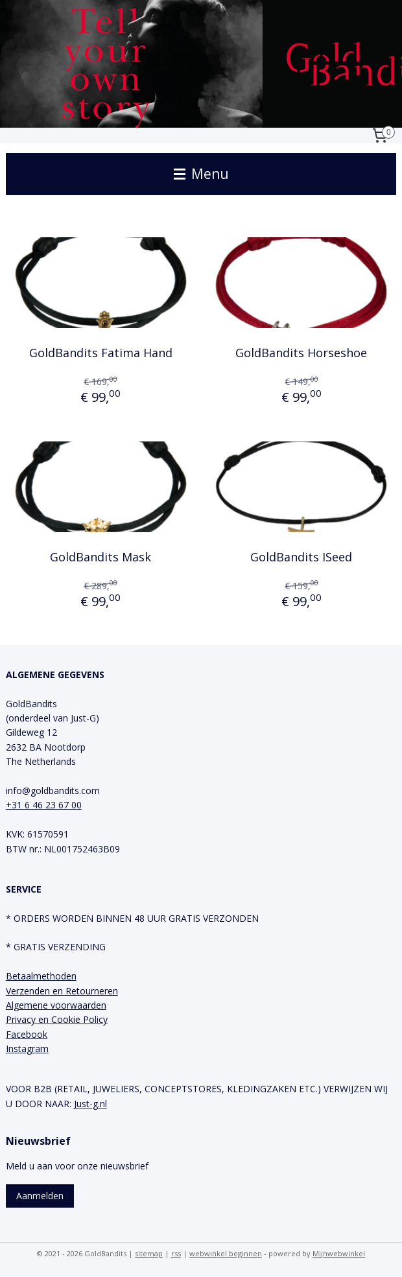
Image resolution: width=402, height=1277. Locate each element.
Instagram (27, 1048)
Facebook (26, 1034)
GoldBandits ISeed (301, 557)
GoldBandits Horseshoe (301, 352)
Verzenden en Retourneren (62, 991)
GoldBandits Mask (100, 557)
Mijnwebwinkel (339, 1253)
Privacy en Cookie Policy (57, 1019)
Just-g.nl (90, 1103)
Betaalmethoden (41, 976)
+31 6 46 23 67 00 (44, 805)
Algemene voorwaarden (56, 1005)
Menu (201, 174)
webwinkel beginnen (225, 1253)
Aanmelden (40, 1195)
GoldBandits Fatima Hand (100, 352)
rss (176, 1253)
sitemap (149, 1253)
